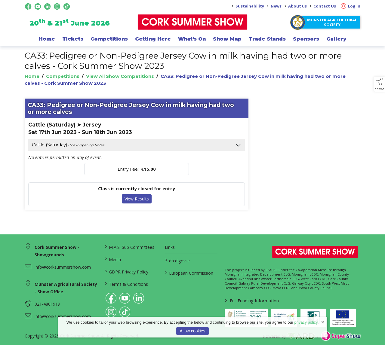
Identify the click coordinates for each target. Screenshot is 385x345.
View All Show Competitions (120, 76)
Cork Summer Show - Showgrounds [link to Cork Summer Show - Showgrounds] (57, 251)
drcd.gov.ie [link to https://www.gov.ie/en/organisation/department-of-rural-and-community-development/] (177, 260)
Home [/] (47, 39)
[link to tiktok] (124, 312)
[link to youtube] (124, 298)
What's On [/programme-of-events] (192, 39)
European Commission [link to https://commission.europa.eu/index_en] (189, 272)
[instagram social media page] (57, 6)
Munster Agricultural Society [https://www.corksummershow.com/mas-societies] (332, 22)
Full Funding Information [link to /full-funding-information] (252, 301)
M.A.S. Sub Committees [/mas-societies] (129, 246)
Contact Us (324, 6)
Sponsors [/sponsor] (306, 39)
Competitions (62, 76)
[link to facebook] (111, 298)
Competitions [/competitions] (109, 39)
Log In (350, 6)
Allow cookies (192, 330)
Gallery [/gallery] (336, 39)
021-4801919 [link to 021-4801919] (47, 304)
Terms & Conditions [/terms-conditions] (126, 283)
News (276, 6)
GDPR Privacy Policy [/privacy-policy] (126, 271)
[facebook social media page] (28, 6)
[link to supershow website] (340, 336)
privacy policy (306, 322)
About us (297, 6)
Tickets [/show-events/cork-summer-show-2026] (72, 39)
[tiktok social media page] (66, 6)
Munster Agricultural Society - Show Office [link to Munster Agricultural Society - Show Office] (66, 288)
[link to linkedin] (138, 298)
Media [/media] (113, 259)
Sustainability (250, 6)
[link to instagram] (111, 312)
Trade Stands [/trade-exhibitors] (267, 39)
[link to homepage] (193, 22)
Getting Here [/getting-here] (153, 39)
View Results (137, 199)
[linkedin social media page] (47, 6)
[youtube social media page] (37, 6)
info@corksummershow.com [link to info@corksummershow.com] (63, 267)
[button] (379, 84)
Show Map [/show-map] (227, 39)
